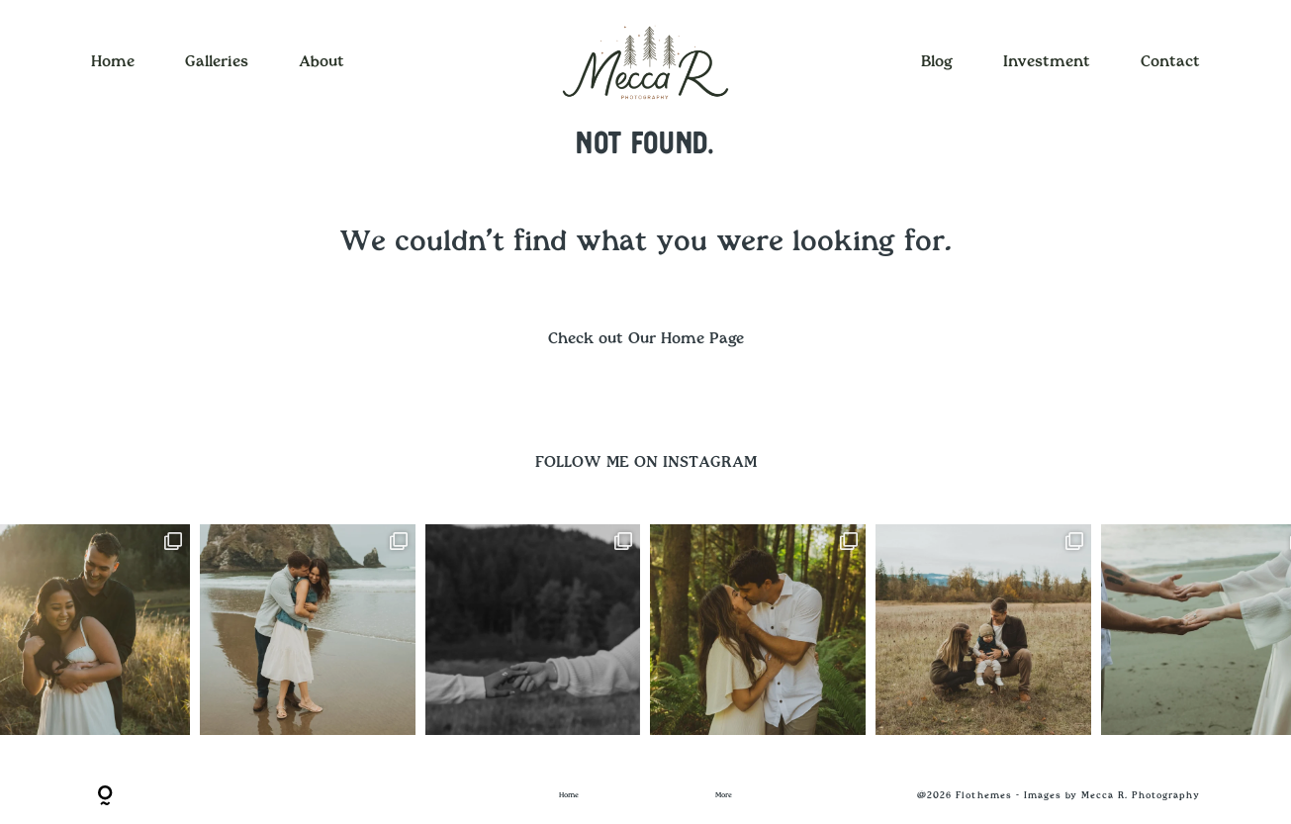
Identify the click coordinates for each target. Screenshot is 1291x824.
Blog (937, 61)
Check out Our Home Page (646, 338)
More (723, 795)
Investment (1046, 61)
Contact (1170, 61)
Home (113, 61)
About (321, 61)
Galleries (216, 61)
